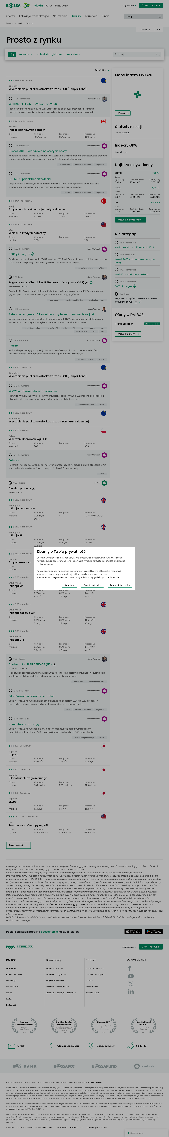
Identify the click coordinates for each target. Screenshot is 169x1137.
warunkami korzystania (50, 577)
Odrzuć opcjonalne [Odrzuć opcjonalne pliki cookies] (92, 585)
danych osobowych (108, 577)
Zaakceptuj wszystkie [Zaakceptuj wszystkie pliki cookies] (120, 585)
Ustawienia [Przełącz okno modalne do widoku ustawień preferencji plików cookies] (70, 585)
